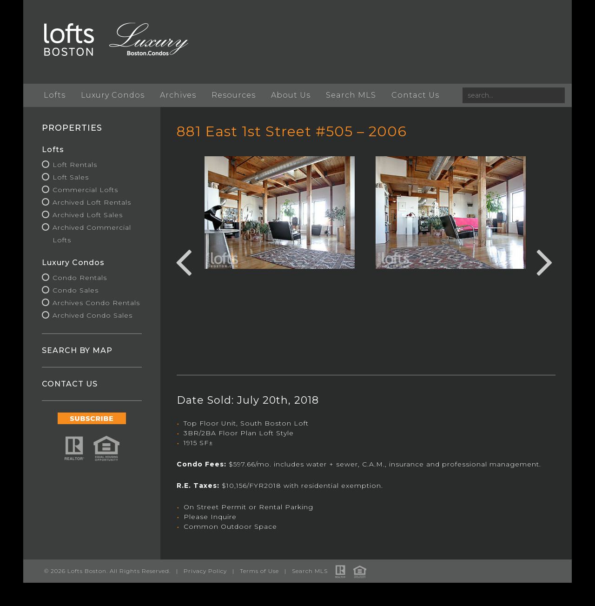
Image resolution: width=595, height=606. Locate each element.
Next (544, 261)
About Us (291, 95)
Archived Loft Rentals (92, 202)
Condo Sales (76, 290)
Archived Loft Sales (88, 215)
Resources (234, 95)
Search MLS (351, 95)
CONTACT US (70, 384)
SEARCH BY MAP (77, 350)
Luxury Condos (113, 95)
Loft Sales (71, 177)
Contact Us (415, 95)
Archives (178, 95)
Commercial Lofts (85, 190)
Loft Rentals (75, 164)
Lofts (55, 95)
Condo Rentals (80, 277)
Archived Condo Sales (92, 315)
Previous (183, 261)
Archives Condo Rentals (96, 303)
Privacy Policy (205, 570)
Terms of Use (259, 570)
